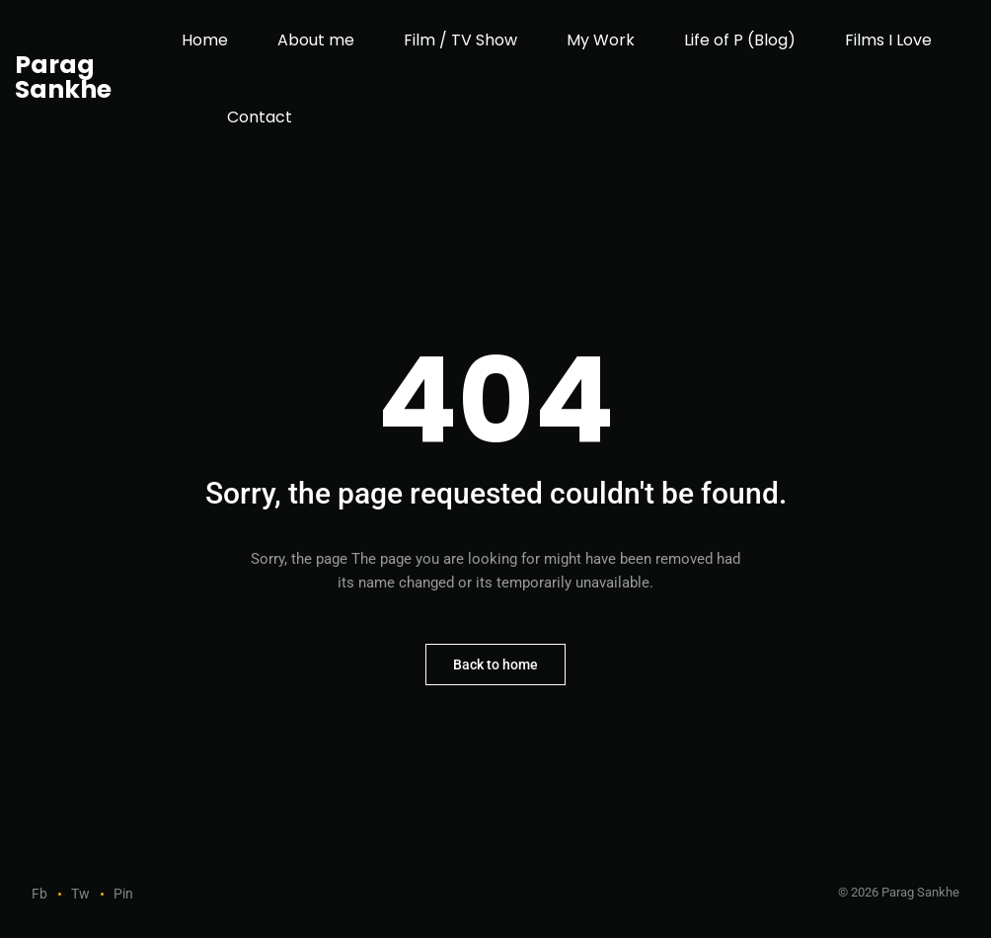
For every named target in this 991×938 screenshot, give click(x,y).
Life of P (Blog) (740, 40)
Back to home (495, 664)
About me (315, 40)
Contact (259, 117)
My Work (601, 40)
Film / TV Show (460, 40)
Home (205, 40)
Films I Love (888, 40)
